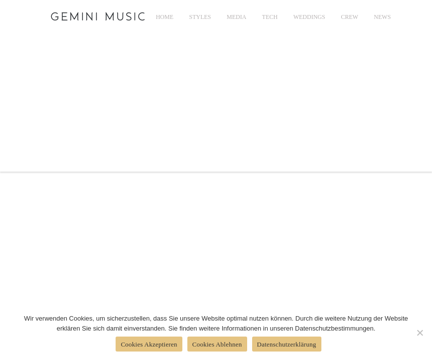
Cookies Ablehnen (217, 344)
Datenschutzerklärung (286, 344)
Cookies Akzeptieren (149, 344)
